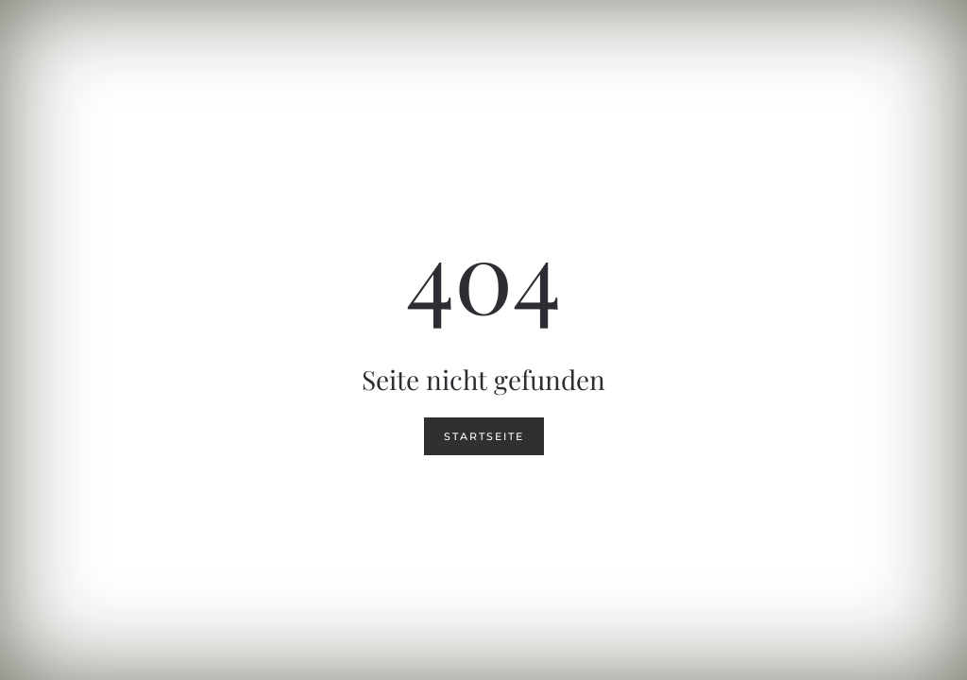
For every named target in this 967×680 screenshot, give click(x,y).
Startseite (484, 436)
